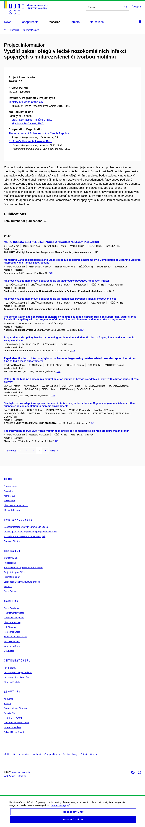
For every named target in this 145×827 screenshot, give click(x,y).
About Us (12, 691)
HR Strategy (10, 627)
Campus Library (52, 754)
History (7, 703)
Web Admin (9, 776)
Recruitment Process (14, 613)
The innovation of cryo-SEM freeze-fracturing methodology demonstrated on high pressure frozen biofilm (66, 431)
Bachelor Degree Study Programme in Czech (26, 527)
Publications (10, 563)
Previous (10, 450)
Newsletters (9, 500)
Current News (10, 486)
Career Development (14, 617)
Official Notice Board (14, 732)
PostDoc (8, 586)
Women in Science (13, 646)
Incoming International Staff (17, 677)
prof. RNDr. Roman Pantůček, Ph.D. (32, 119)
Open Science (11, 591)
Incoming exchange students (18, 672)
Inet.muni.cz (24, 754)
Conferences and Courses (16, 722)
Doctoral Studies (12, 541)
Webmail (37, 754)
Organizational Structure (16, 708)
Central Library (70, 754)
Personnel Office (12, 632)
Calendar (8, 491)
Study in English (12, 682)
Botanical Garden (88, 754)
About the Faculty (12, 622)
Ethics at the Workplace (15, 636)
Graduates (9, 651)
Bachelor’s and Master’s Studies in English (24, 536)
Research (12, 550)
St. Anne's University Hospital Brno (30, 141)
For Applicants (18, 519)
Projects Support (12, 577)
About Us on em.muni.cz (16, 505)
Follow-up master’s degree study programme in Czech (30, 531)
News (8, 479)
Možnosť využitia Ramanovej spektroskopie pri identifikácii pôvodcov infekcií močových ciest (60, 298)
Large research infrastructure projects (22, 582)
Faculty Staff (10, 713)
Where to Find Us (12, 727)
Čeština (136, 7)
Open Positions (11, 608)
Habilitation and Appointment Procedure (23, 567)
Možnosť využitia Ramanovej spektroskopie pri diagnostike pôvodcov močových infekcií (57, 280)
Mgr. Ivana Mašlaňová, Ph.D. (28, 123)
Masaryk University (21, 772)
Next (54, 450)
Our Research (11, 558)
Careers (11, 601)
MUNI (7, 754)
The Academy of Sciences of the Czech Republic (39, 133)
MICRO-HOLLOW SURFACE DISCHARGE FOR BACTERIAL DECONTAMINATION (51, 242)
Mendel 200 (9, 496)
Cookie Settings (60, 809)
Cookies (22, 776)
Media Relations (12, 510)
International (17, 660)
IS (14, 754)
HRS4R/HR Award (13, 718)
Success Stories (12, 641)
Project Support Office (14, 572)
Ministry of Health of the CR (26, 102)
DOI (51, 273)
